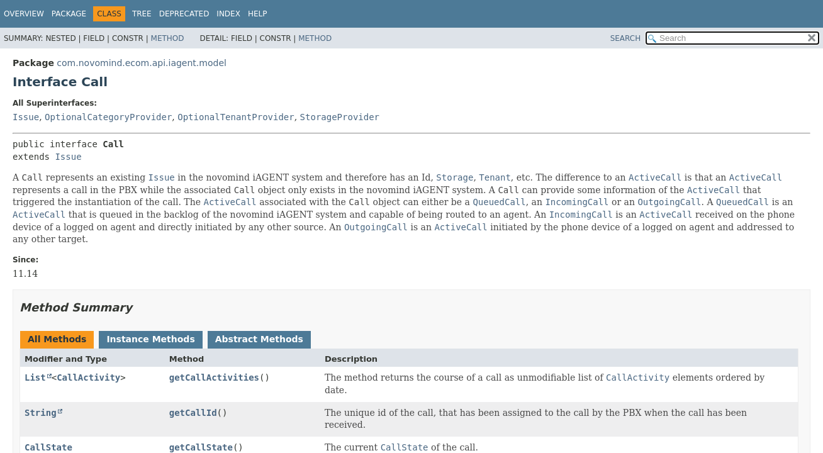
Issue (26, 117)
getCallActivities (214, 377)
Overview (24, 13)
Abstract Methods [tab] (259, 339)
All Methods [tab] (57, 339)
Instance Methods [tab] (150, 339)
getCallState (201, 447)
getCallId (193, 413)
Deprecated (184, 13)
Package (69, 13)
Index (228, 13)
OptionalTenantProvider (235, 117)
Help (257, 13)
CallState (48, 447)
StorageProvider (339, 117)
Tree (142, 13)
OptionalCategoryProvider (108, 117)
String (41, 413)
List (35, 377)
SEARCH (625, 38)
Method (167, 38)
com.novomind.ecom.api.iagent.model (142, 63)
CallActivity (88, 377)
